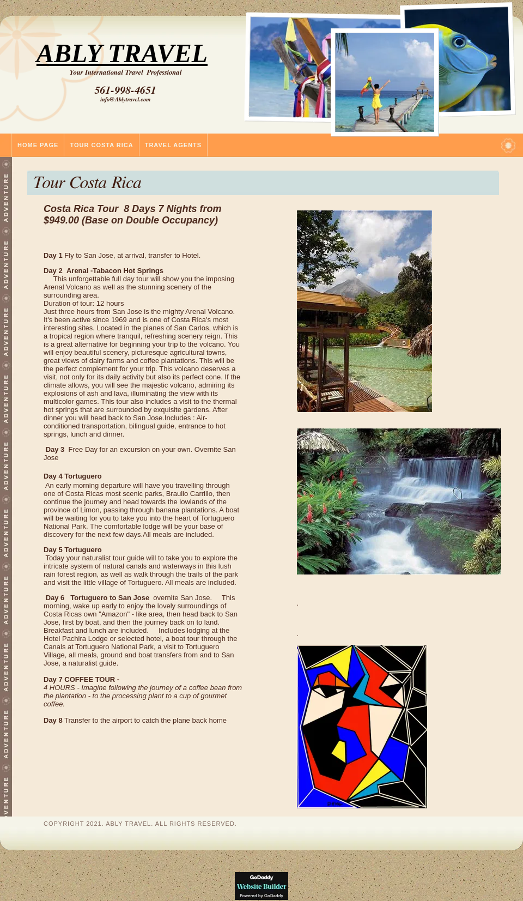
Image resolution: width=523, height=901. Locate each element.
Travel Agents (173, 145)
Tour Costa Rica (101, 145)
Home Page (37, 145)
